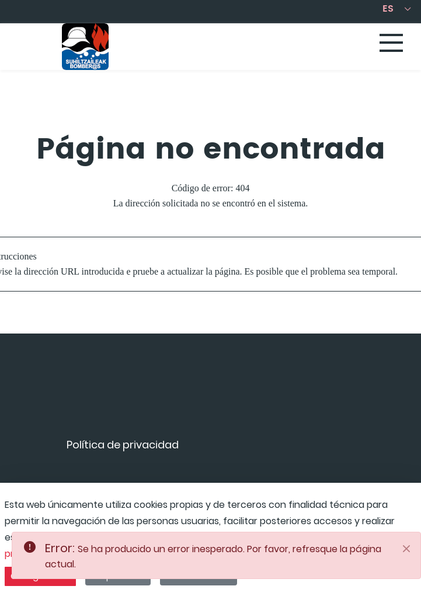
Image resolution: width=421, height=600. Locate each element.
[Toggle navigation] (391, 44)
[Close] (406, 548)
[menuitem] (122, 448)
